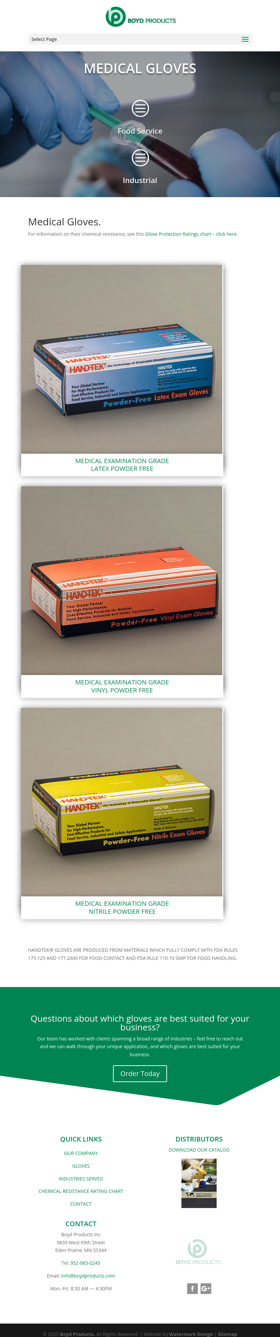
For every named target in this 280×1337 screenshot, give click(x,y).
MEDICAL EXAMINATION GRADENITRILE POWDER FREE (122, 907)
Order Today (140, 1073)
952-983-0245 (85, 1263)
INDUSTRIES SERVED (81, 1178)
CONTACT (81, 1204)
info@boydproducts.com (88, 1276)
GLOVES (81, 1166)
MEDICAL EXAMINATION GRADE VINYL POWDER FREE (122, 686)
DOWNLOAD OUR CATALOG (199, 1150)
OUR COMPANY (81, 1153)
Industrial (140, 180)
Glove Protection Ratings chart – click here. (191, 234)
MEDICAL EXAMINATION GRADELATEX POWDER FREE (122, 464)
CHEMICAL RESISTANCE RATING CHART (81, 1191)
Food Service (140, 131)
